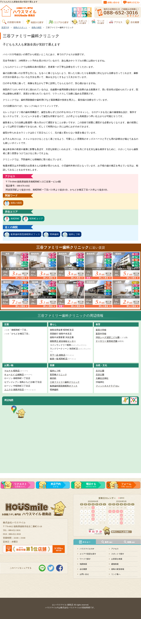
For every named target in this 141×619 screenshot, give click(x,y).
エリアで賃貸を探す (88, 554)
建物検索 (115, 564)
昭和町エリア (36, 218)
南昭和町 (15, 218)
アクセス (115, 549)
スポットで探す (117, 554)
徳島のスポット (20, 27)
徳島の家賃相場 (117, 569)
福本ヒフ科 (74, 234)
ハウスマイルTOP (87, 549)
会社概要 (83, 569)
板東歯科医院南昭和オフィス (25, 234)
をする (56, 485)
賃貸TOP (5, 27)
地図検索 (83, 564)
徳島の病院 (36, 27)
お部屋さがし (20, 485)
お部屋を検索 (116, 559)
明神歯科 (54, 234)
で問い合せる (126, 485)
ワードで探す (85, 559)
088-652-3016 (91, 485)
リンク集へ (115, 574)
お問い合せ (84, 574)
